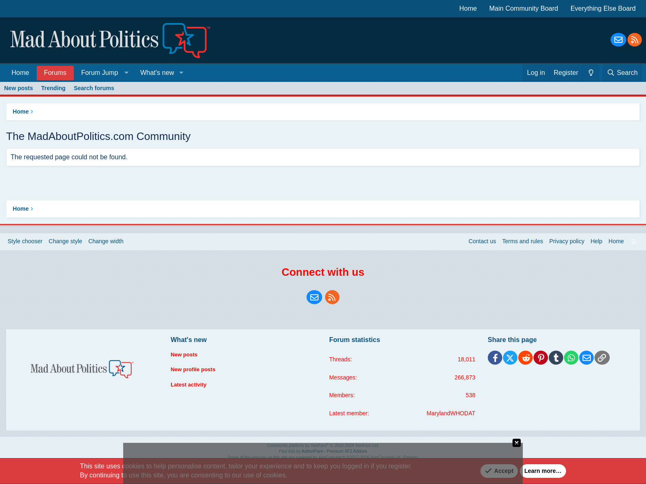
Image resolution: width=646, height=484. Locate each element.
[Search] (622, 72)
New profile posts (195, 370)
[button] (103, 72)
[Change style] (591, 72)
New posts (18, 88)
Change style (66, 241)
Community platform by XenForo (323, 446)
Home (468, 8)
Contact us (482, 241)
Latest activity (190, 385)
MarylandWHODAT (450, 413)
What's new (157, 72)
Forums (55, 72)
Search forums (94, 88)
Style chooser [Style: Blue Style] (25, 241)
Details (409, 457)
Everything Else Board (603, 8)
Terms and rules (522, 241)
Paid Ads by (323, 451)
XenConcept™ (331, 457)
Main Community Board (523, 8)
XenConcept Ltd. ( (387, 457)
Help (596, 241)
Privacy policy (566, 241)
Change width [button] (106, 241)
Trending (53, 88)
